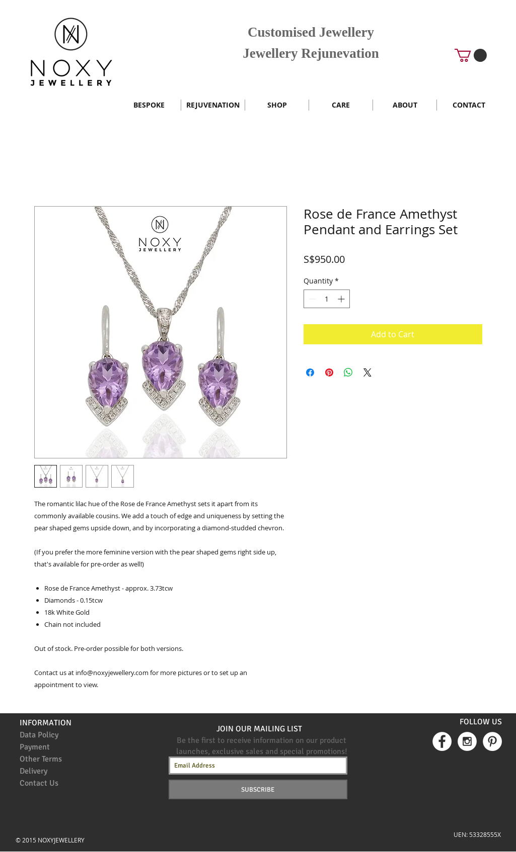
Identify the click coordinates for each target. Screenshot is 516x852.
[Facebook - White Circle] (442, 741)
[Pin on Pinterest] (329, 372)
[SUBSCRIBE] (258, 789)
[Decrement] (311, 299)
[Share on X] (367, 372)
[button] (471, 55)
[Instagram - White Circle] (467, 741)
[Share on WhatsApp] (348, 372)
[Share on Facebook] (310, 372)
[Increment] (342, 299)
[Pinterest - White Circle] (492, 741)
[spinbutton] (327, 299)
